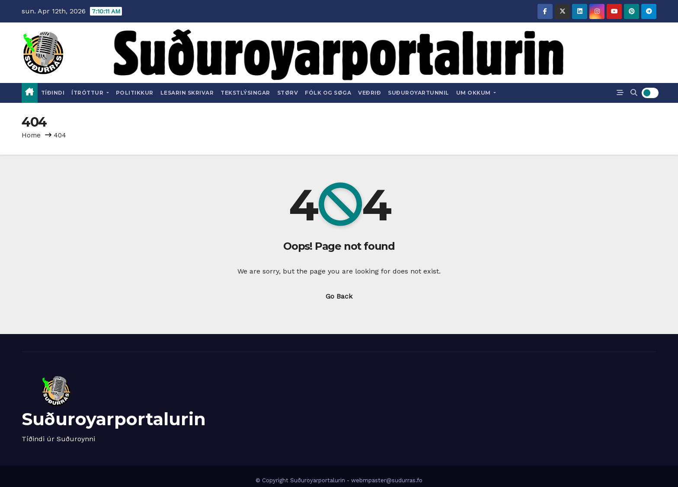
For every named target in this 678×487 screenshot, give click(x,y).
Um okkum (476, 92)
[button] (633, 93)
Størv (287, 92)
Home (31, 135)
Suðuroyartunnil (418, 92)
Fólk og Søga (328, 92)
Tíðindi (53, 92)
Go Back (339, 296)
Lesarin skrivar (187, 92)
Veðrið (369, 92)
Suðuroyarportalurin (114, 419)
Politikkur (135, 92)
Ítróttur (90, 92)
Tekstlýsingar (245, 92)
